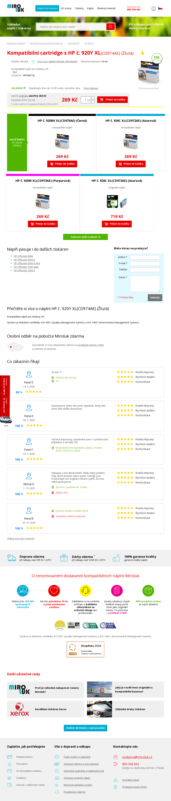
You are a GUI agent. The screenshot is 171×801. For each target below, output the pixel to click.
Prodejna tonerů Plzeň (134, 786)
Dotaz (122, 277)
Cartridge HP (73, 43)
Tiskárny (79, 8)
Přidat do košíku (112, 99)
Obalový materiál (106, 8)
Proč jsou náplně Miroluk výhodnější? (57, 61)
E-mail (122, 263)
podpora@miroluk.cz (137, 757)
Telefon (123, 269)
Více (15, 71)
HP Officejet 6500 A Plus (27, 263)
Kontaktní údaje (130, 779)
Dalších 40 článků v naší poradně (85, 727)
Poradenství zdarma (74, 791)
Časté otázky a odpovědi (77, 756)
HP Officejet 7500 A (24, 270)
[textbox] (71, 26)
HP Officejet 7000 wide (26, 267)
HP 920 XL (89, 43)
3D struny (66, 8)
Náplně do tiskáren (47, 8)
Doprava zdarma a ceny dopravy (81, 763)
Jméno (121, 257)
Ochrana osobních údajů (77, 777)
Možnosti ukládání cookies (78, 784)
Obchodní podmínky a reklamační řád (84, 770)
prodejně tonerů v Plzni (91, 345)
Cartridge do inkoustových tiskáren (46, 43)
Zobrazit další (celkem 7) (85, 236)
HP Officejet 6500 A (24, 259)
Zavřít (6, 425)
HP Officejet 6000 (23, 256)
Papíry (90, 8)
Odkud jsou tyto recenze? (21, 538)
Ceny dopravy (90, 88)
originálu (23, 95)
